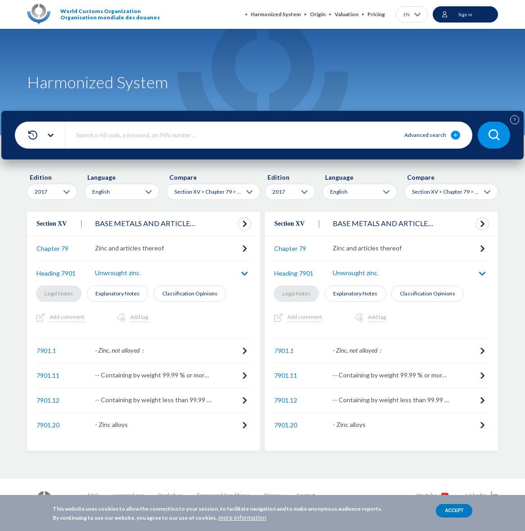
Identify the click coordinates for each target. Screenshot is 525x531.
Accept (454, 510)
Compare (183, 177)
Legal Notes (59, 293)
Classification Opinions (189, 293)
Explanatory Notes (117, 293)
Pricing (376, 14)
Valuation (346, 14)
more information (242, 517)
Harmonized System (276, 14)
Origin (318, 14)
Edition (41, 177)
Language (101, 177)
